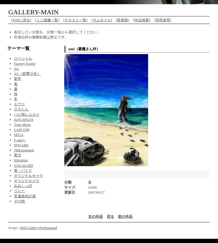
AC (16, 68)
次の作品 (95, 216)
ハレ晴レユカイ (26, 114)
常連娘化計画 (25, 196)
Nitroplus (21, 160)
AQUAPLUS (23, 119)
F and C (19, 140)
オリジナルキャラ (28, 175)
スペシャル (23, 58)
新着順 (122, 20)
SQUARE (21, 145)
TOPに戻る (21, 20)
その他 (19, 201)
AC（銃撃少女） (27, 73)
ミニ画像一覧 (47, 20)
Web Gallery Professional (38, 228)
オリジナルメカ (26, 181)
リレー (19, 191)
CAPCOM (21, 130)
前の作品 (125, 216)
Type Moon (22, 124)
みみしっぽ (23, 186)
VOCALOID (23, 165)
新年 (17, 79)
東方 (17, 155)
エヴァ (19, 104)
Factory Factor (24, 63)
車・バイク (23, 170)
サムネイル (102, 20)
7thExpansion (24, 150)
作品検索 (141, 20)
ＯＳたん (21, 109)
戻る (110, 216)
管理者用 (162, 20)
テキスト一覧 (75, 20)
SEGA (18, 135)
